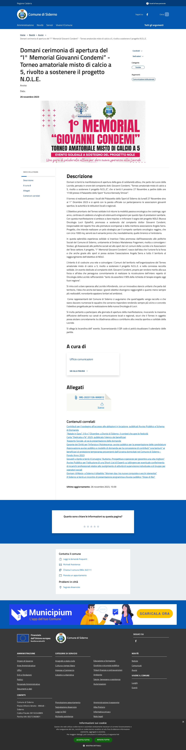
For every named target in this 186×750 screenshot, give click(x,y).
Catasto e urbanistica (64, 674)
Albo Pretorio (99, 707)
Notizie (135, 660)
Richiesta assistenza (64, 716)
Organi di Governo (25, 660)
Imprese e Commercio (64, 670)
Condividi (138, 50)
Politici (20, 679)
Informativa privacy (102, 711)
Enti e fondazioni (24, 674)
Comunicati (137, 665)
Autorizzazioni (100, 684)
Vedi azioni (138, 56)
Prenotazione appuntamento (67, 702)
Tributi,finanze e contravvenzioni (108, 670)
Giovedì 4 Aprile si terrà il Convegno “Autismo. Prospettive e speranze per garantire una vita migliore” (116, 459)
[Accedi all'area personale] (156, 3)
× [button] (183, 722)
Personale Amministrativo (28, 684)
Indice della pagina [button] (30, 172)
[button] (93, 745)
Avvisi (41, 34)
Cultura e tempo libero (65, 665)
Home (22, 34)
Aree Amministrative (26, 665)
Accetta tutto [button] (83, 740)
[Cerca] (166, 14)
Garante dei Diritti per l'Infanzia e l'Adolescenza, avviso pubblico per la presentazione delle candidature (116, 444)
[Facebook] (142, 14)
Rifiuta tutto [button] (103, 740)
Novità (32, 34)
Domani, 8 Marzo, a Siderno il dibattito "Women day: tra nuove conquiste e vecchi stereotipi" (112, 473)
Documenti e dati (24, 688)
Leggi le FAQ (60, 711)
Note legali (98, 716)
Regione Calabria (24, 3)
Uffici (19, 670)
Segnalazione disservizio (66, 707)
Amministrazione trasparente (106, 702)
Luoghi (135, 682)
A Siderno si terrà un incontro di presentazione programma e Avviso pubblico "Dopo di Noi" (111, 477)
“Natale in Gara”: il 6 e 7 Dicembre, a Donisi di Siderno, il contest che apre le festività (107, 433)
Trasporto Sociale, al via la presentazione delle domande (94, 441)
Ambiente (98, 674)
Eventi (134, 687)
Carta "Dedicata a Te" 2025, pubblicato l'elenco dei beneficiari (96, 437)
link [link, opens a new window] (118, 734)
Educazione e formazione (104, 660)
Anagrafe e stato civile (65, 660)
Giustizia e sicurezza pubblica (106, 665)
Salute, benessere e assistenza (107, 679)
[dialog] (93, 734)
